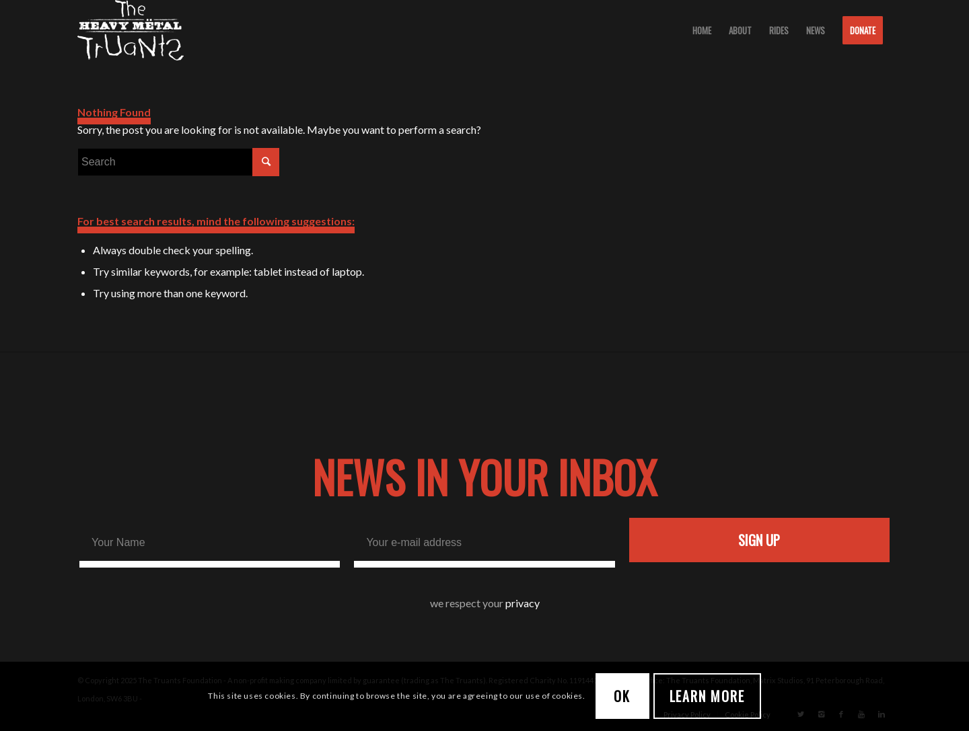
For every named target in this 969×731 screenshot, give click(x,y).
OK (622, 696)
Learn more (707, 696)
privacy (522, 603)
